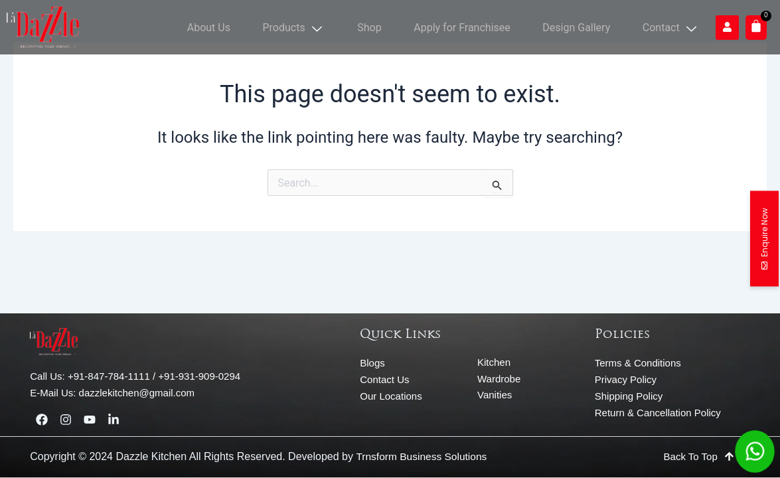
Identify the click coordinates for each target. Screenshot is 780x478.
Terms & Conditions (638, 362)
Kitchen (493, 362)
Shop (389, 27)
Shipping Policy (629, 396)
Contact (673, 27)
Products (319, 27)
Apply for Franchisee (476, 27)
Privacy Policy (626, 379)
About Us (240, 27)
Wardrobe (498, 378)
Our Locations (391, 396)
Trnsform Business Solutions (423, 456)
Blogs (372, 362)
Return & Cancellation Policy (658, 412)
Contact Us (384, 379)
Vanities (494, 394)
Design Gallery (585, 27)
